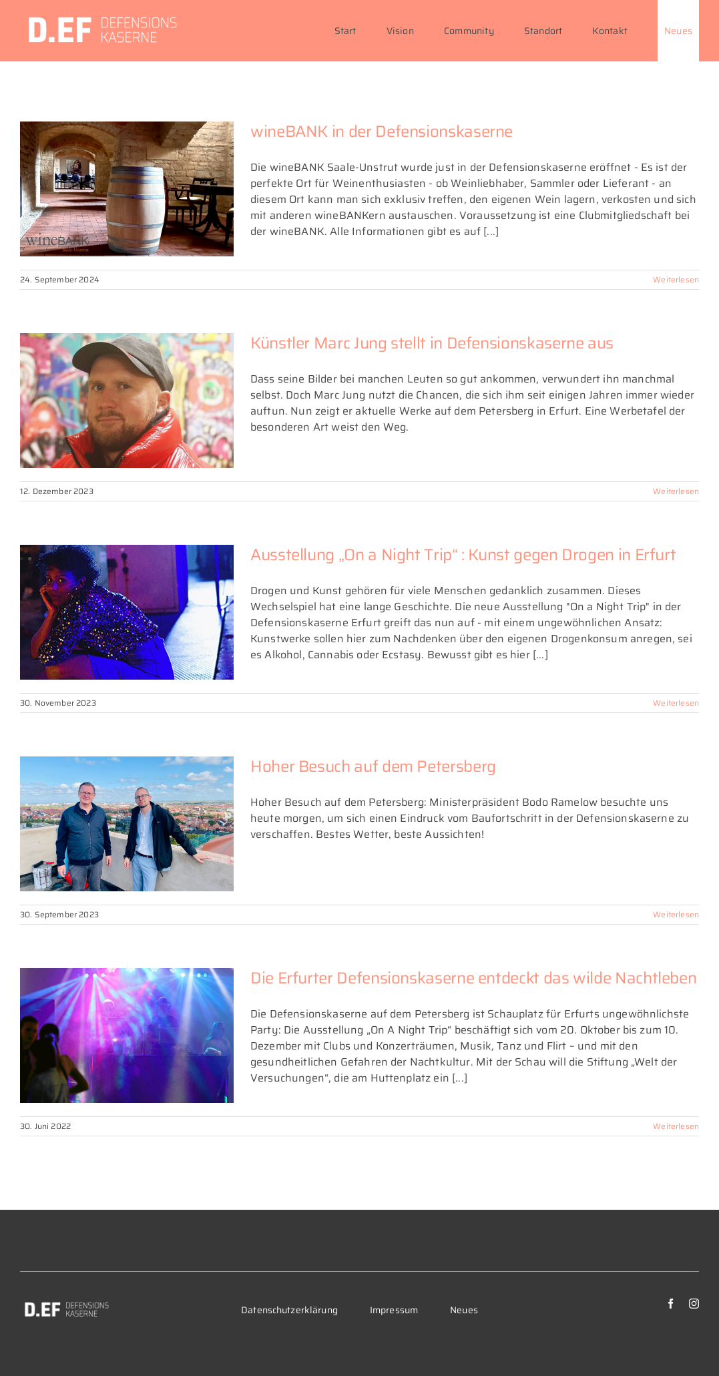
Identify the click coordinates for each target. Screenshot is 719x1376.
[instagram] (694, 1304)
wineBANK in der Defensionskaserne (381, 131)
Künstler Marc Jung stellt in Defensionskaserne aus (432, 343)
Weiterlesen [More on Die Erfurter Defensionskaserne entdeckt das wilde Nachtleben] (676, 1126)
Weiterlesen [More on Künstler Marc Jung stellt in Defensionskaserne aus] (676, 491)
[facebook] (671, 1304)
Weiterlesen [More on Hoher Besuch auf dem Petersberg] (676, 914)
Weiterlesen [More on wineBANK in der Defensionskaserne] (676, 279)
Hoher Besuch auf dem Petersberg (373, 766)
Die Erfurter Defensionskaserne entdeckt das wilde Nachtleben (473, 978)
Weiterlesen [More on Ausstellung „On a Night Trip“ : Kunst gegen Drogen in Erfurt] (676, 702)
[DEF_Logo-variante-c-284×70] (66, 1303)
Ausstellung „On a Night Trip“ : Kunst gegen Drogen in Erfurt (463, 554)
